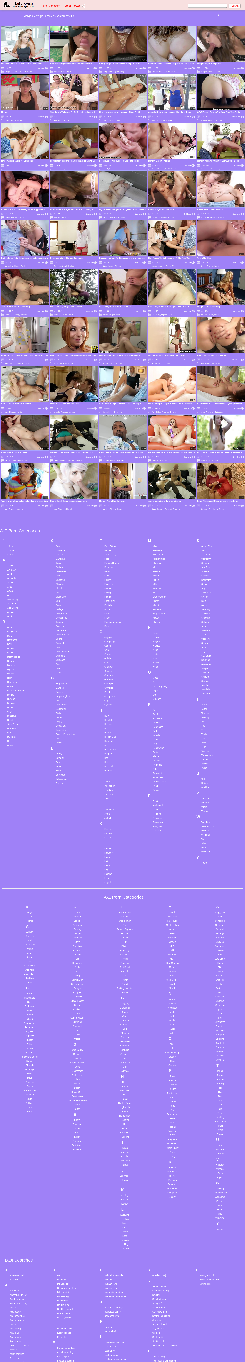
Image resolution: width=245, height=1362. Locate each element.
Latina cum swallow (114, 1247)
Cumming (60, 560)
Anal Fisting (62, 120)
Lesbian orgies (112, 1260)
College (59, 514)
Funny (107, 531)
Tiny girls (156, 1308)
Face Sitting (156, 412)
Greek (107, 597)
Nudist (156, 559)
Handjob (108, 625)
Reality (156, 706)
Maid (155, 451)
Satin (203, 455)
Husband (108, 675)
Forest (70, 315)
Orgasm (173, 412)
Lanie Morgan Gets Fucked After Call (115, 307)
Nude (155, 555)
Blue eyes (14, 1350)
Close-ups (57, 266)
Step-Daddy (61, 588)
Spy (203, 556)
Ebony (59, 658)
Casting (59, 468)
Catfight (59, 472)
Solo (203, 531)
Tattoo (204, 614)
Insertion (108, 695)
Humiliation (109, 671)
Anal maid (14, 1238)
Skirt (203, 506)
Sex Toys (205, 472)
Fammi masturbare (66, 1253)
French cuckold (64, 1274)
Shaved (205, 476)
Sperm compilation (161, 1221)
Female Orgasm (112, 468)
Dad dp (60, 1180)
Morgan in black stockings (209, 307)
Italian (107, 703)
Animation (12, 483)
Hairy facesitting (65, 1355)
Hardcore (108, 629)
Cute (58, 573)
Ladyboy (108, 758)
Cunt (58, 569)
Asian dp (14, 1254)
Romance (157, 723)
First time (117, 120)
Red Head (158, 710)
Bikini (9, 583)
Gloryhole (109, 580)
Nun (155, 563)
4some (10, 459)
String (122, 72)
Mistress (157, 493)
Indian (107, 686)
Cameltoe (60, 455)
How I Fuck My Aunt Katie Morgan (16, 404)
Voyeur (204, 716)
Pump (156, 691)
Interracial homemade (115, 1201)
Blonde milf (15, 1341)
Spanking (205, 544)
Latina (107, 770)
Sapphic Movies (26, 72)
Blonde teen (15, 1346)
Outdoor (157, 604)
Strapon (205, 573)
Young (204, 768)
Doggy (59, 626)
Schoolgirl (206, 459)
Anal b (13, 1212)
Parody (156, 640)
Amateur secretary (19, 1208)
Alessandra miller (18, 1200)
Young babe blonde (209, 1184)
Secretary (206, 464)
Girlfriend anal (64, 1327)
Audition (11, 517)
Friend (107, 523)
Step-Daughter (63, 601)
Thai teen (156, 1295)
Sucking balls (158, 1246)
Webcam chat (159, 1349)
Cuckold (121, 217)
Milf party (109, 1321)
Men (155, 472)
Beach (10, 557)
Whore (204, 748)
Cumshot (161, 169)
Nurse (156, 567)
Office (155, 583)
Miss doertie (111, 1326)
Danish (59, 597)
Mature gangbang (113, 1296)
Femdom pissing (65, 1257)
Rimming (157, 719)
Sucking (205, 586)
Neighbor (157, 546)
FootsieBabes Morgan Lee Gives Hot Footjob (119, 161)
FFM (106, 480)
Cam (58, 451)
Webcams (206, 735)
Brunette (211, 72)
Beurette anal (16, 1308)
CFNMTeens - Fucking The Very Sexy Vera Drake (218, 112)
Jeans (107, 719)
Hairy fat (61, 1347)
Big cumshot (16, 1320)
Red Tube (238, 117)
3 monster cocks (18, 1180)
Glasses (108, 576)
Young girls (205, 1189)
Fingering (65, 169)
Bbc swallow (16, 1291)
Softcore (205, 527)
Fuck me (61, 1282)
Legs (106, 774)
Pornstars (64, 412)
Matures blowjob (113, 1309)
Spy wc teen (158, 1233)
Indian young (111, 1189)
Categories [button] (55, 6)
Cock (72, 363)
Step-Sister (206, 497)
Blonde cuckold (17, 1337)
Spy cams (157, 1225)
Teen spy (156, 1287)
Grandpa (108, 588)
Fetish (107, 476)
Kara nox (109, 1232)
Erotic (58, 671)
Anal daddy (15, 1216)
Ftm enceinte (63, 1278)
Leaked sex (110, 1251)
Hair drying (62, 1342)
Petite (155, 657)
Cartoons (60, 464)
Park (155, 636)
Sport (204, 552)
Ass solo (14, 1271)
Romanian (158, 727)
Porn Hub (91, 68)
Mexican (157, 476)
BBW (9, 549)
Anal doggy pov (17, 1221)
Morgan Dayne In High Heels (209, 64)
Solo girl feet (158, 1208)
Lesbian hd (110, 1255)
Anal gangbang (17, 1225)
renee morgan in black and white (64, 404)
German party (64, 1319)
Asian (10, 496)
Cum (58, 552)
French (107, 518)
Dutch (59, 647)
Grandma (108, 584)
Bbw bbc (14, 1295)
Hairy (107, 621)
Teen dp (156, 1270)
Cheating (60, 485)
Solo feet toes (159, 1204)
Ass (9, 500)
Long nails (110, 1281)
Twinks (204, 668)
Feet (106, 464)
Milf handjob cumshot (115, 1317)
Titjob (204, 639)
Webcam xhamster (161, 1353)
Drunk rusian (63, 1218)
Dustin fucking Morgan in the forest (66, 307)
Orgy (155, 599)
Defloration (61, 614)
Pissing (156, 665)
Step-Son (205, 535)
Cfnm (174, 266)
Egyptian (60, 663)
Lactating (108, 753)
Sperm (204, 548)
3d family (14, 1184)
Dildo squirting (64, 1197)
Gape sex (62, 1298)
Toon (203, 652)
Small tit (156, 1200)
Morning (157, 514)
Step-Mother (159, 518)
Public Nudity (159, 686)
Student (205, 582)
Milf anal (109, 1313)
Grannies (108, 593)
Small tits (205, 518)
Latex (107, 762)
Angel (70, 120)
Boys (9, 616)
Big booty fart (16, 1312)
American (57, 169)
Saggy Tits (206, 451)
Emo (58, 667)
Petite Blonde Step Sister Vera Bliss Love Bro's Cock (24, 355)
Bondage (11, 608)
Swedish (205, 594)
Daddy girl (62, 1184)
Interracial (109, 699)
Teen (203, 626)
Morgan (4, 112)
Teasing (205, 622)
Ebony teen (62, 1242)
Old (154, 587)
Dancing (60, 593)
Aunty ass (14, 1280)
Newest (76, 6)
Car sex (59, 459)
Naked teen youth (113, 1358)
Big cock (61, 217)
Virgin (204, 712)
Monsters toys (111, 1342)
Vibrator (205, 703)
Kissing (221, 217)
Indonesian (109, 691)
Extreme (60, 688)
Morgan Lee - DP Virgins (159, 161)
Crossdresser (62, 539)
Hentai (107, 637)
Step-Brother (13, 629)
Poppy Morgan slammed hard (161, 209)
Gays (107, 555)
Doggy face (62, 1205)
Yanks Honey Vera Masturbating (15, 307)
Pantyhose (158, 632)
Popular (67, 6)
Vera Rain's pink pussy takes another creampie (120, 404)
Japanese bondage (114, 1212)
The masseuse (159, 1299)
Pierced (156, 661)
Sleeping (205, 514)
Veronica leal (158, 1334)
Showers (205, 489)
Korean (107, 742)
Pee (155, 648)
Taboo (204, 609)
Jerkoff (107, 723)
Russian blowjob (160, 1180)
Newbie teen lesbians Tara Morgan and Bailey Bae (72, 161)
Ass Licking (215, 169)
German (108, 559)
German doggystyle (66, 1310)
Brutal (10, 637)
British (62, 363)
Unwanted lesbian (161, 1323)
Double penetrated (66, 1214)
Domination (61, 635)
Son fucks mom (159, 1216)
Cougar (59, 527)
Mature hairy (111, 1300)
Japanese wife (112, 1221)
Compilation (107, 72)
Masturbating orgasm (115, 1292)
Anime (10, 487)
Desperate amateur (66, 1193)
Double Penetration (172, 169)
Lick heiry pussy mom (115, 1268)
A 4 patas (14, 1195)
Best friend (15, 1303)
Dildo (58, 618)
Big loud (14, 1324)
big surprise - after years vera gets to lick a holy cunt (122, 209)
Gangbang (109, 546)
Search (234, 6)
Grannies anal (64, 1331)
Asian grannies (17, 1259)
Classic (59, 493)
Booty (110, 412)
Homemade (110, 654)
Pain (155, 615)
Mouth (156, 523)
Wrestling (205, 756)
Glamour (108, 572)
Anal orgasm (16, 1246)
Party (155, 644)
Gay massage (64, 1302)
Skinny (204, 501)
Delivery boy (63, 1189)
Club (58, 506)
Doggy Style (62, 631)
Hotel (107, 667)
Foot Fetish (109, 506)
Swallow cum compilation (164, 1250)
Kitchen (108, 738)
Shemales (206, 485)
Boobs (118, 315)
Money (156, 506)
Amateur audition (18, 1204)
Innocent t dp (111, 1193)
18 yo (7, 120)
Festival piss (63, 1261)
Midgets (156, 480)
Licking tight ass (112, 1272)
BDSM (56, 363)
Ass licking (15, 1263)
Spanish (205, 539)
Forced (107, 514)
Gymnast (108, 609)
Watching (205, 727)
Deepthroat (61, 609)
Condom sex (62, 523)
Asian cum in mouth (19, 1250)
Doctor (59, 622)
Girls (19, 169)
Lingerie (116, 72)
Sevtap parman (159, 1191)
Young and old (207, 1180)
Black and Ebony (15, 595)
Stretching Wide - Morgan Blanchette (66, 258)
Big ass (162, 120)
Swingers (205, 598)
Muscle (156, 527)
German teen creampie (68, 1323)
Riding (156, 714)
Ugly (203, 684)
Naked (156, 538)
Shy (203, 493)
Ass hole (11, 508)
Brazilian (11, 621)
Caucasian (219, 120)
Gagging (108, 542)
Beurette (171, 72)
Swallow (205, 590)
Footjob (105, 169)
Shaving (205, 480)
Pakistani (157, 623)
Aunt (6, 412)
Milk (155, 489)
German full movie (66, 1314)
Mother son (110, 1347)
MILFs (156, 485)
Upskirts (205, 692)
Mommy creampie (113, 1338)
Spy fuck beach (159, 1229)
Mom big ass (111, 1330)
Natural (156, 542)
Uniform (205, 688)
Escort (59, 675)
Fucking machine (112, 527)
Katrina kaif (110, 1236)
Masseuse (158, 459)
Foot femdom (63, 1270)
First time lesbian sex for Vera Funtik (17, 161)
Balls (9, 540)
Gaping (71, 266)
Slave (204, 510)
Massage (157, 455)
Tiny (203, 635)
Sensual (205, 468)
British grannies (17, 1354)
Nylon (155, 572)
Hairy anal (62, 1351)
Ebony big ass (64, 1238)
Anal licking (15, 1233)
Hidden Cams (111, 642)
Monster (157, 510)
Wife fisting (157, 1358)
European (8, 72)
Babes (63, 72)
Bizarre (10, 591)
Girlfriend (108, 563)
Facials (217, 72)
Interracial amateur (114, 1197)
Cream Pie (118, 412)
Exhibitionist (62, 684)
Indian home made (114, 1180)
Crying (59, 544)
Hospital (108, 658)
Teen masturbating (161, 1282)
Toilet (204, 647)
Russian (157, 735)
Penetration (158, 653)
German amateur (65, 1306)
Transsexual (207, 660)
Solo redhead (158, 1212)
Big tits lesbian (17, 1329)
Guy (106, 605)
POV (155, 674)
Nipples (156, 550)
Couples (60, 531)
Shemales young (160, 1195)
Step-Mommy (159, 501)
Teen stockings (159, 1291)
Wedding (205, 740)
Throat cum (157, 1303)
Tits (203, 643)
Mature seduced (112, 1304)
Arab (165, 72)
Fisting (107, 497)
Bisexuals (113, 217)
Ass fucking (19, 217)
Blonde (203, 266)
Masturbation (159, 464)
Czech (64, 266)
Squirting (205, 565)
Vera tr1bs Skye (204, 258)
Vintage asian (159, 1338)
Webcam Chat (208, 731)
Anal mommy (16, 1242)
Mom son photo (112, 1334)
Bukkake (11, 642)
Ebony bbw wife (64, 1233)
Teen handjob (158, 1278)
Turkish (204, 664)
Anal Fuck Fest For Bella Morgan (211, 355)
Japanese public (113, 1216)
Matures (157, 468)
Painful (156, 619)
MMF (155, 497)
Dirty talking (63, 1201)
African (10, 470)
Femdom (108, 472)
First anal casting (65, 1265)
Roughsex (158, 731)
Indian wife (110, 1184)
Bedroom (11, 566)
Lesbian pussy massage (116, 1264)
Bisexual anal (16, 1333)
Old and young (160, 591)
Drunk (59, 643)
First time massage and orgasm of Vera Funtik (119, 112)
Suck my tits (158, 1242)
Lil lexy (108, 1277)
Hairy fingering (64, 1359)
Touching (205, 656)
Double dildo (63, 1210)
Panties (156, 627)
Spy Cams (206, 560)
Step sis (156, 1238)
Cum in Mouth (62, 556)
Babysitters (12, 536)
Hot (110, 169)
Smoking (205, 523)
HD (215, 412)
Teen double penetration (164, 1265)
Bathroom (12, 545)
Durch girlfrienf (64, 1222)
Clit (57, 497)
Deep (58, 605)
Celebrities (61, 476)
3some (203, 169)
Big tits (69, 72)
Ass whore (15, 1275)
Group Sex (109, 601)
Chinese (60, 489)
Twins (204, 673)
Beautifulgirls (13, 562)
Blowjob (204, 72)
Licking (107, 783)
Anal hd (13, 1229)
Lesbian (16, 72)
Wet (203, 744)
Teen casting (158, 1261)
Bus (9, 646)
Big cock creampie (19, 1316)
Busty (67, 363)
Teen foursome (159, 1274)
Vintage (72, 412)
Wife (203, 752)
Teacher (205, 618)
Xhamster (42, 68)
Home (44, 6)
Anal (160, 72)
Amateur (57, 72)
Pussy (156, 695)
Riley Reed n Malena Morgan (210, 209)
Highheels (109, 646)
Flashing (108, 501)
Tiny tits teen (158, 1312)
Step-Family (110, 459)
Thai (203, 631)
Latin (106, 766)
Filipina (107, 485)
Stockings (206, 569)
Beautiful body (17, 1299)
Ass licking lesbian (19, 1267)
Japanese (109, 714)
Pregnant (157, 678)
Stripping (205, 577)
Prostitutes (158, 682)
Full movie (62, 1287)
